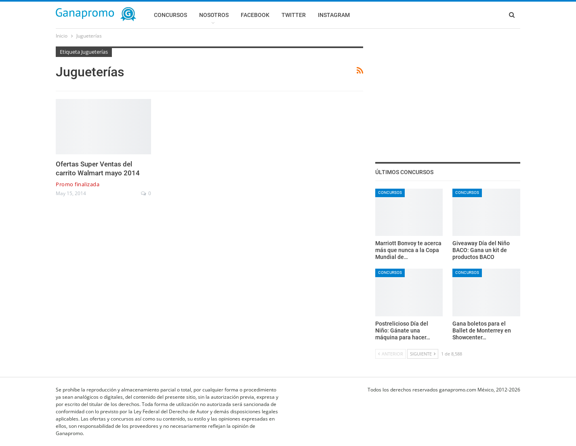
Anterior (390, 354)
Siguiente (422, 354)
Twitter (294, 15)
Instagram (334, 15)
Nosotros (214, 15)
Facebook (255, 15)
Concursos (170, 15)
